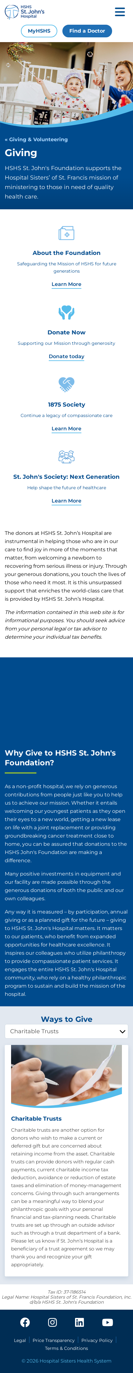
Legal (20, 1340)
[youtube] (107, 1323)
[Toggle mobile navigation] (120, 12)
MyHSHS (39, 31)
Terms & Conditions (66, 1348)
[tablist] (66, 1031)
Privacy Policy (97, 1340)
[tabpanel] (66, 1160)
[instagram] (52, 1323)
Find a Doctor (87, 31)
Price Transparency (54, 1340)
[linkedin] (79, 1323)
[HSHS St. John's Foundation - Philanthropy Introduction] (66, 702)
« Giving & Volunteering (36, 139)
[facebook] (25, 1323)
